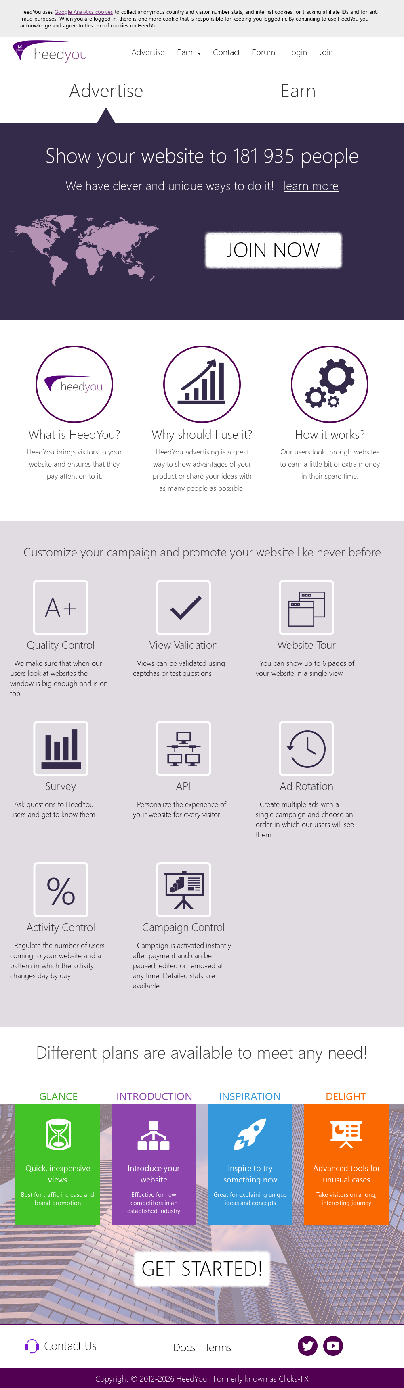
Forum (263, 52)
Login (297, 52)
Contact (226, 52)
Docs (184, 1346)
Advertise (148, 52)
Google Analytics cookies (84, 11)
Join (326, 52)
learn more (311, 185)
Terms (218, 1346)
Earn (189, 52)
